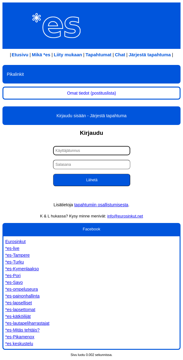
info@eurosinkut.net (125, 216)
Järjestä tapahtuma (150, 54)
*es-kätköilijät (18, 316)
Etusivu (20, 54)
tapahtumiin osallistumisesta (101, 204)
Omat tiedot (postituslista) (91, 93)
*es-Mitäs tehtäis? (22, 330)
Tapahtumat (98, 54)
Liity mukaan (68, 54)
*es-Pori (13, 275)
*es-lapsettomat (20, 309)
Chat (120, 54)
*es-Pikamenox (19, 336)
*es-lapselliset (18, 302)
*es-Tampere (17, 255)
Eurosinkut (15, 241)
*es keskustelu (19, 343)
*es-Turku (14, 261)
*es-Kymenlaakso (22, 268)
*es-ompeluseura (21, 289)
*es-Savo (14, 282)
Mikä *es (41, 54)
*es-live (12, 248)
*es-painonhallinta (22, 296)
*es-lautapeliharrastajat (27, 323)
